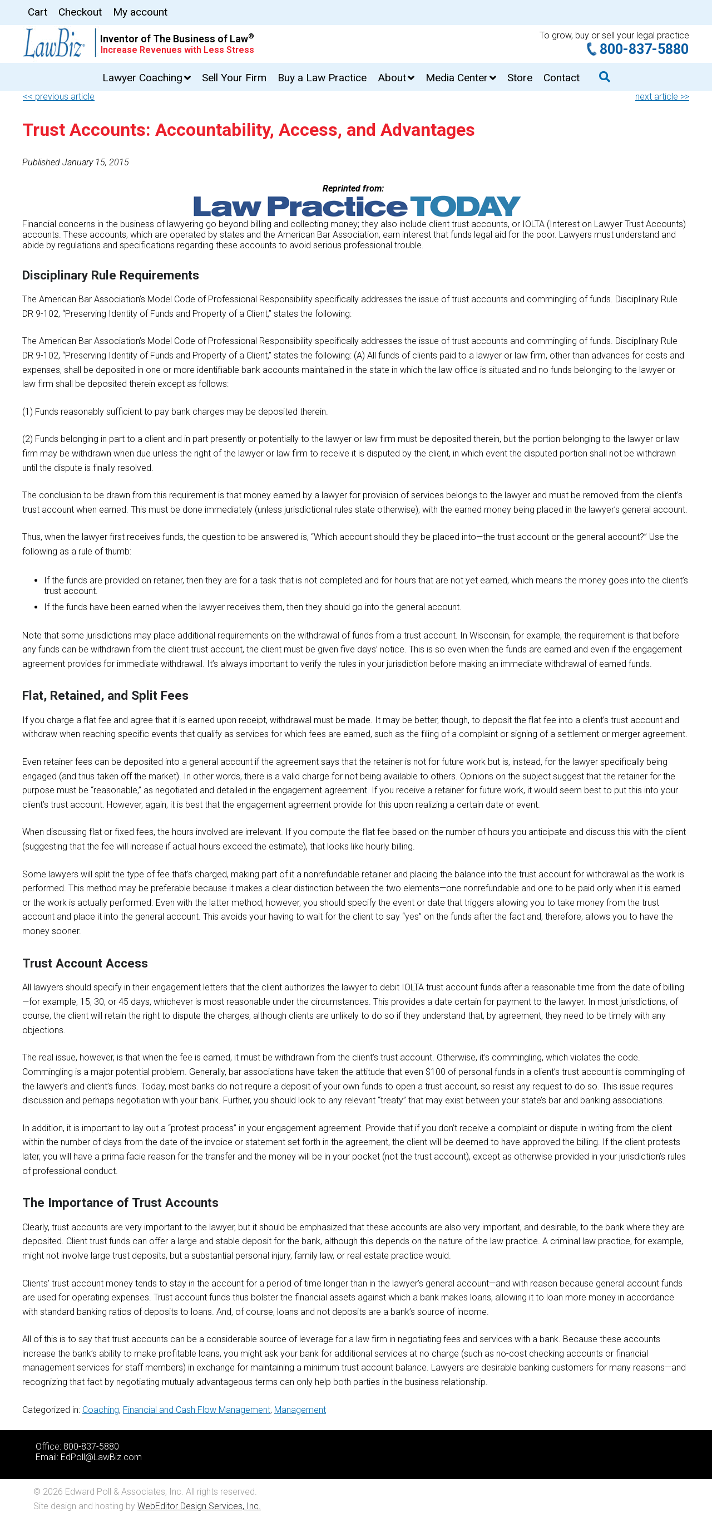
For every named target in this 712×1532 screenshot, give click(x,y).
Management (300, 1410)
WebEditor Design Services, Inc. (199, 1506)
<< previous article (59, 96)
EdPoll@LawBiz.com (101, 1457)
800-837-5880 (644, 49)
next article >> (662, 96)
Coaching (100, 1410)
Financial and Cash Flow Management (196, 1410)
